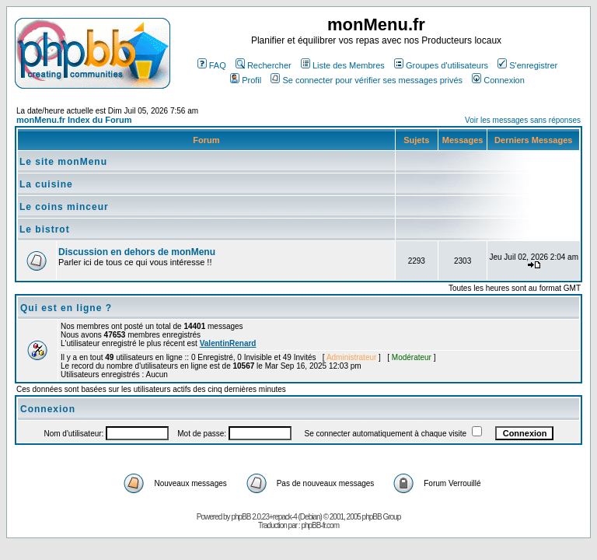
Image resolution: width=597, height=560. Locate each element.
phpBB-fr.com (320, 525)
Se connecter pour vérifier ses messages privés (367, 80)
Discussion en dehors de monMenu (136, 252)
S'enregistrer (527, 65)
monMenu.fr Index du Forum (74, 119)
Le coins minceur (64, 206)
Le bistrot (44, 229)
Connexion (498, 80)
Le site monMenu (63, 161)
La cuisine (46, 184)
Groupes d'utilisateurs (441, 65)
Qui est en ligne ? (66, 308)
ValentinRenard (228, 343)
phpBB (240, 517)
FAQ (211, 65)
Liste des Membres (343, 65)
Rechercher (264, 65)
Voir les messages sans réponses (523, 120)
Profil (245, 80)
